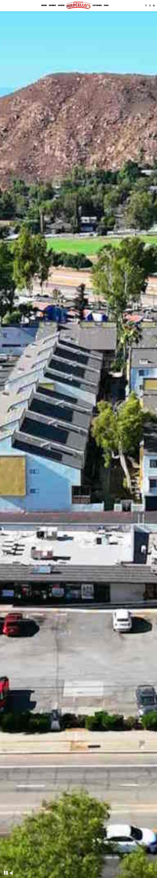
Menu (44, 5)
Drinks (52, 5)
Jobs (106, 5)
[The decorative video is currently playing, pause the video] (6, 873)
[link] (78, 5)
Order (61, 5)
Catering (97, 5)
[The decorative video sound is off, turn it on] (11, 872)
